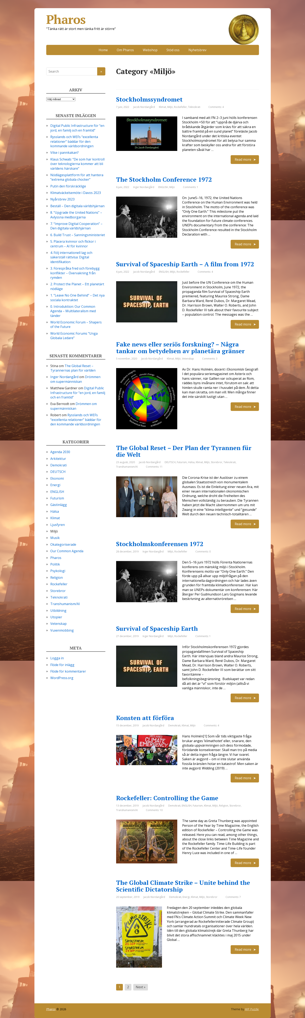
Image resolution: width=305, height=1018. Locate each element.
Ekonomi (57, 478)
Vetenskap (188, 358)
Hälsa (191, 462)
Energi (186, 897)
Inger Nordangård (64, 377)
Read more (243, 159)
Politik (55, 564)
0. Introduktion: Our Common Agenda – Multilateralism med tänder (73, 311)
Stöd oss (172, 50)
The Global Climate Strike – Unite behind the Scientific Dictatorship (183, 886)
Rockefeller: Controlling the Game (167, 798)
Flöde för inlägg (62, 665)
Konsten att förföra (145, 718)
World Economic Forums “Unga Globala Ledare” (74, 335)
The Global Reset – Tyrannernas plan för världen (73, 368)
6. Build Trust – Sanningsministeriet (77, 235)
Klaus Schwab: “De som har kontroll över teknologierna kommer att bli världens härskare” (77, 164)
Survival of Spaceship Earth (157, 628)
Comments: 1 (190, 187)
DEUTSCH (170, 462)
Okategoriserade (63, 544)
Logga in (57, 658)
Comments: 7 (233, 897)
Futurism (182, 462)
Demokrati (174, 725)
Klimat (162, 107)
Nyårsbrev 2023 (62, 199)
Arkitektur (58, 458)
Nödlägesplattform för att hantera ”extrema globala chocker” (76, 177)
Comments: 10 (154, 810)
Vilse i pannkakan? (64, 152)
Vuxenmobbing (62, 630)
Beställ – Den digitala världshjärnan (77, 206)
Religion (223, 805)
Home (103, 50)
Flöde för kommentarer (68, 671)
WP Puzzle (252, 1009)
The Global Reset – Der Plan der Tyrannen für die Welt (183, 451)
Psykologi (57, 571)
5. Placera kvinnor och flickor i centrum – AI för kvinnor (73, 243)
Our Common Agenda (66, 551)
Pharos (152, 19)
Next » (140, 987)
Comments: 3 (209, 358)
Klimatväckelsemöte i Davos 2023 (75, 192)
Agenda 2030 (60, 452)
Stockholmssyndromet (149, 99)
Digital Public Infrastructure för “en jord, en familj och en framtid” (77, 127)
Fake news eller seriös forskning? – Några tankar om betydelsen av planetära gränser (180, 347)
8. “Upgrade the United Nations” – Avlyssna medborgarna (76, 214)
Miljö (170, 107)
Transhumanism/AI (127, 466)
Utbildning (58, 610)
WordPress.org (61, 678)
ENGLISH (163, 187)
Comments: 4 (216, 107)
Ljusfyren (57, 524)
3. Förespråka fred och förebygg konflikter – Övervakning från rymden (75, 273)
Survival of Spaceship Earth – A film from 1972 (185, 264)
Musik (55, 538)
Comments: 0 (203, 551)
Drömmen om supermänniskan (75, 379)
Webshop (150, 50)
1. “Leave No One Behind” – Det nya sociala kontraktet (77, 297)
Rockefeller (180, 107)
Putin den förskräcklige (68, 186)
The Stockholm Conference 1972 (164, 179)
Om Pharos (125, 50)
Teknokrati (194, 107)
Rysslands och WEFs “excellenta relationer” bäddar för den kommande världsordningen (74, 141)
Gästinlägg (58, 504)
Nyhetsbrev (197, 50)
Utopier (56, 617)
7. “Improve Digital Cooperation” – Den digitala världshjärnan (76, 225)
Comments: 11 (154, 466)
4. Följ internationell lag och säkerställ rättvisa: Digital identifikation (71, 257)
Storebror (216, 462)
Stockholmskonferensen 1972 (159, 544)
